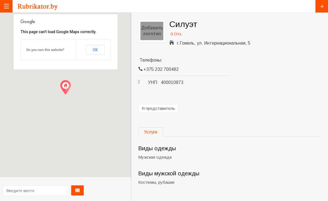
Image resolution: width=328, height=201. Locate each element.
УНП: (153, 82)
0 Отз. (176, 34)
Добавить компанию (321, 6)
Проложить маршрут (64, 190)
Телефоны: (151, 60)
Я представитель (158, 108)
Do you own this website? (45, 50)
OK (95, 50)
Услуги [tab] (150, 132)
